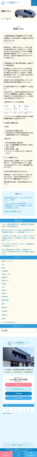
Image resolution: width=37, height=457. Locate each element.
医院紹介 (5, 277)
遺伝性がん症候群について (12, 211)
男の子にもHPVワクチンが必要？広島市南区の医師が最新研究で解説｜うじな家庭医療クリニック (18, 231)
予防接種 (5, 42)
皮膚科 (4, 319)
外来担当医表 (18, 393)
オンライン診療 (18, 398)
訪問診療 (5, 297)
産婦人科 (4, 307)
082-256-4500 (20, 379)
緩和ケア (5, 293)
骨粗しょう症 (6, 274)
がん (3, 265)
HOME (2, 19)
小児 (3, 287)
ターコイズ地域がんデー (9, 322)
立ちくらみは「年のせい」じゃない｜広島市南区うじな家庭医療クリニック (18, 245)
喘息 (3, 268)
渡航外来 (4, 315)
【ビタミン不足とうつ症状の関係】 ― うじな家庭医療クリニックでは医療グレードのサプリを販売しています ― (18, 205)
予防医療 (4, 311)
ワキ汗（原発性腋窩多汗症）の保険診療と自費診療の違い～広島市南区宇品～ (18, 225)
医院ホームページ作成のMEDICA (21, 450)
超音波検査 (5, 300)
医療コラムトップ (10, 42)
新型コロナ (5, 281)
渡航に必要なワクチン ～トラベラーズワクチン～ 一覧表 (18, 199)
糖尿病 (4, 284)
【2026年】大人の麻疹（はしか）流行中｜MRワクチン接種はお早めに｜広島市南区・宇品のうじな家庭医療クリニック (18, 238)
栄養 (3, 304)
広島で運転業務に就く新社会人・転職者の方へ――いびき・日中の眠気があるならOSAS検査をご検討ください (18, 252)
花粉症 (4, 290)
